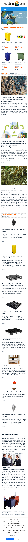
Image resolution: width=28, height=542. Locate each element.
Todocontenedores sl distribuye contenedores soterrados (13, 512)
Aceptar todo (10, 539)
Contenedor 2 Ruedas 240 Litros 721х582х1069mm (7, 63)
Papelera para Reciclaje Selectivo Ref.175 (19, 43)
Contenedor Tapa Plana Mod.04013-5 (20, 63)
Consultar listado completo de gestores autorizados (13, 453)
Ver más (2, 116)
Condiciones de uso (16, 535)
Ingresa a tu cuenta (17, 24)
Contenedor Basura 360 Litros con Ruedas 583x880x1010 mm (7, 43)
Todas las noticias (13, 73)
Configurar (18, 539)
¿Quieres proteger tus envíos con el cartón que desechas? (13, 511)
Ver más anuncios (6, 431)
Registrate (24, 24)
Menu (4, 9)
